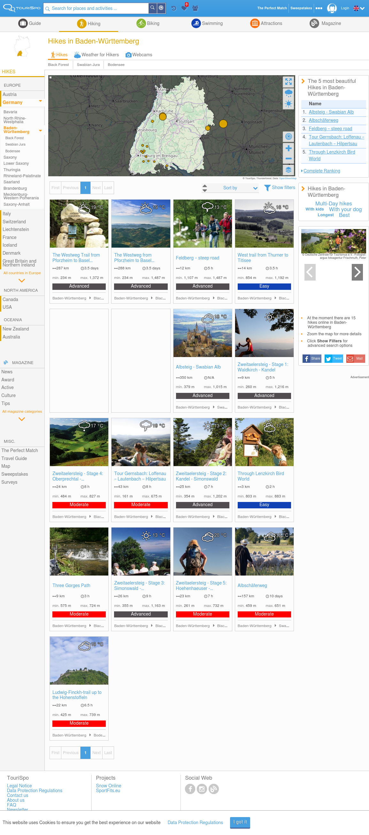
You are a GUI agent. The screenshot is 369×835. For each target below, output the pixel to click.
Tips (5, 404)
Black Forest (58, 65)
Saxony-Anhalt (17, 205)
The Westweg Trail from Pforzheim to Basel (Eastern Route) (76, 258)
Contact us (17, 795)
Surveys (9, 482)
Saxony (10, 157)
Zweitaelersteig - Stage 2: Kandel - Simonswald (201, 476)
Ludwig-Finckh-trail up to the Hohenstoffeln (77, 695)
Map (5, 466)
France (10, 237)
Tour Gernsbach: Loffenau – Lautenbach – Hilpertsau (140, 476)
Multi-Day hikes (333, 203)
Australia (11, 337)
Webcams (142, 55)
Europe (12, 86)
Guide (34, 23)
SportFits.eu (108, 791)
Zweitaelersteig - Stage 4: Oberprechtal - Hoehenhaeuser (77, 477)
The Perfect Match (19, 451)
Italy (7, 214)
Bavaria (10, 112)
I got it (240, 822)
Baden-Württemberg (16, 130)
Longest (326, 215)
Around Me (165, 8)
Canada (10, 300)
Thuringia (12, 170)
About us (16, 800)
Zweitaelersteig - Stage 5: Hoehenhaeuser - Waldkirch (201, 586)
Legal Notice (19, 786)
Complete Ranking (322, 171)
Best (344, 215)
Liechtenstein (16, 229)
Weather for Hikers (100, 55)
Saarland (12, 182)
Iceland (10, 245)
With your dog (345, 209)
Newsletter (17, 810)
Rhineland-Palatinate (22, 176)
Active (7, 388)
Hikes (61, 55)
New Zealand (16, 329)
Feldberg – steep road (197, 258)
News (6, 372)
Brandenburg (15, 189)
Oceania (13, 320)
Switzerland (14, 222)
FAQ (11, 805)
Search (157, 8)
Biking (152, 23)
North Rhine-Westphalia (15, 120)
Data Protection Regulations (195, 823)
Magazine (330, 23)
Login (345, 8)
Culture (8, 396)
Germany (12, 102)
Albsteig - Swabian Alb (198, 367)
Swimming (212, 23)
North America (21, 291)
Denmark (12, 253)
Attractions (271, 23)
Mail (360, 358)
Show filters (284, 188)
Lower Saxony (16, 164)
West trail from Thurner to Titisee (263, 258)
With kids (314, 209)
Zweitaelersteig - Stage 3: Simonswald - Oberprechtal (139, 586)
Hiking (93, 24)
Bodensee (116, 65)
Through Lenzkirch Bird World (261, 476)
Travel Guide (14, 459)
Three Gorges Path (71, 586)
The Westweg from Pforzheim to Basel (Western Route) (132, 258)
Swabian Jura (88, 65)
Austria (10, 94)
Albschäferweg (252, 586)
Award (7, 380)
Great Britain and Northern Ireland (19, 263)
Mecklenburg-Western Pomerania (21, 196)
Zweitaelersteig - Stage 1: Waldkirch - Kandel (263, 367)
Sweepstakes (14, 474)
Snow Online (108, 786)
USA (7, 307)
